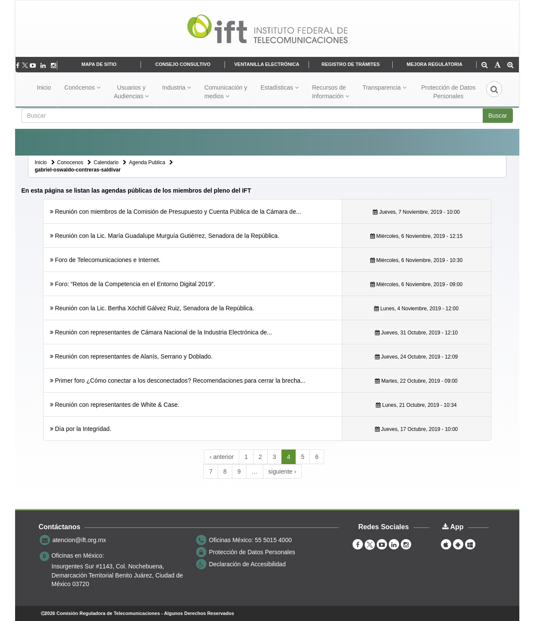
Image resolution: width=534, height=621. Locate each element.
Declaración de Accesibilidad (247, 564)
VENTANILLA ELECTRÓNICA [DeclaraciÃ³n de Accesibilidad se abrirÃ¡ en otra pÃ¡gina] (266, 64)
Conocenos (70, 162)
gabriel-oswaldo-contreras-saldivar (78, 170)
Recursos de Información (330, 92)
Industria (176, 87)
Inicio (44, 87)
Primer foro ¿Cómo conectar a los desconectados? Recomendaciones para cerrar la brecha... (180, 380)
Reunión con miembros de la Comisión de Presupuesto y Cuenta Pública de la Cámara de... (178, 211)
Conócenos (82, 87)
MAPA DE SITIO (98, 64)
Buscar (497, 115)
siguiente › (283, 471)
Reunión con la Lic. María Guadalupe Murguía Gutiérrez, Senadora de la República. (167, 235)
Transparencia (384, 87)
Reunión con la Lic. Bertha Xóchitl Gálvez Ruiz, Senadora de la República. (154, 308)
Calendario (106, 162)
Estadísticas (280, 87)
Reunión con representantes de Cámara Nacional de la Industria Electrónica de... (163, 332)
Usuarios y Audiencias (131, 92)
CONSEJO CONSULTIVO (182, 64)
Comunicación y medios (225, 92)
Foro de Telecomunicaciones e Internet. (107, 259)
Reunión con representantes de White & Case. (117, 404)
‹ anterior (221, 456)
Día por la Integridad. (83, 428)
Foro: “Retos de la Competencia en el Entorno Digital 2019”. (135, 284)
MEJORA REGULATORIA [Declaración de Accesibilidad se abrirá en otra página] (434, 64)
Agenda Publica (147, 162)
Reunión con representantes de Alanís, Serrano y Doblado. (133, 356)
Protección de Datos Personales (448, 92)
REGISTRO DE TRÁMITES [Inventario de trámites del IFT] (351, 64)
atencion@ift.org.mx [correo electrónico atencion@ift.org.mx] (79, 540)
